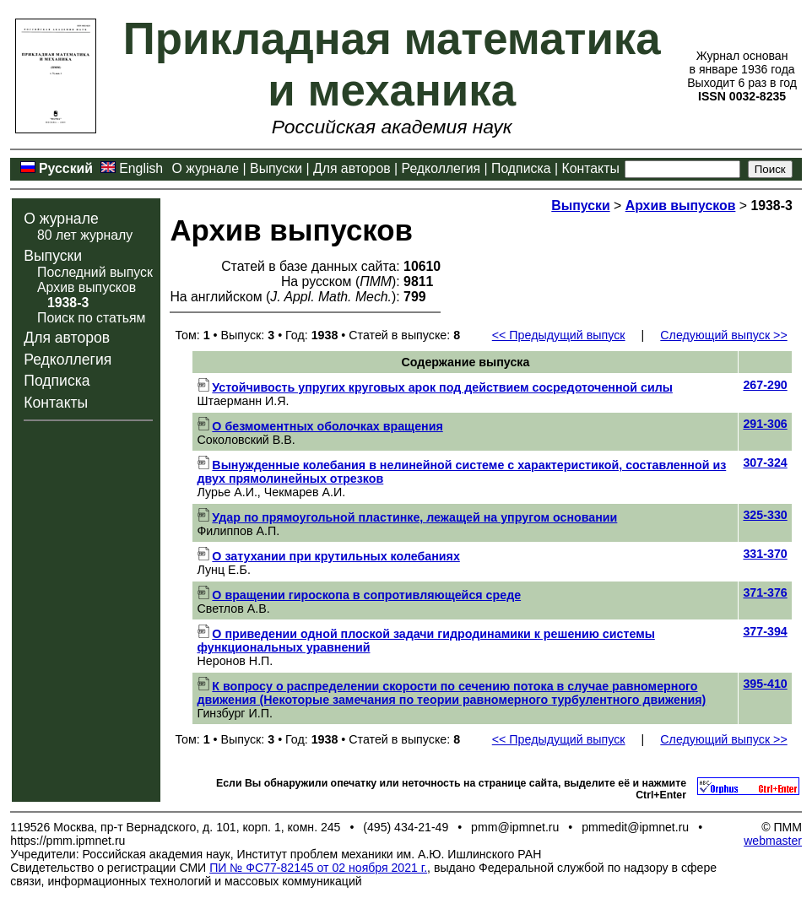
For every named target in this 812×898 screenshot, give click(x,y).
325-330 (765, 515)
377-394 (765, 631)
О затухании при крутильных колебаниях (328, 556)
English (141, 168)
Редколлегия (441, 168)
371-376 (765, 592)
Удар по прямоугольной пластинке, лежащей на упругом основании (407, 517)
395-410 (765, 683)
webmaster (773, 840)
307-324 (765, 462)
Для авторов (352, 168)
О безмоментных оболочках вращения (319, 426)
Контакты (590, 168)
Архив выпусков (86, 287)
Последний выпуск (95, 272)
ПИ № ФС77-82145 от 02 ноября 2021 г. (318, 867)
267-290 (765, 385)
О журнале (206, 168)
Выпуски (276, 168)
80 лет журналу (85, 235)
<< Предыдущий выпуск (558, 335)
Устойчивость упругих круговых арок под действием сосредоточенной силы (434, 387)
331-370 (765, 553)
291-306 (765, 423)
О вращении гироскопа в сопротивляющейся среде (359, 595)
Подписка (520, 168)
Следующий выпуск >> (723, 335)
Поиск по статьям (91, 318)
